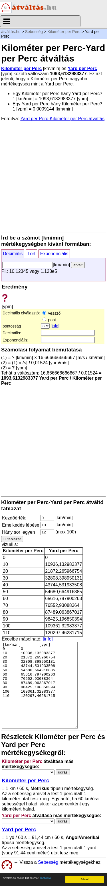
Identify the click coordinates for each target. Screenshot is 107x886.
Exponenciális (54, 253)
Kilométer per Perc (63, 31)
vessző (51, 313)
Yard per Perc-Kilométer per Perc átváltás (62, 118)
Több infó (45, 879)
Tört (31, 253)
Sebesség (34, 31)
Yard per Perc (82, 68)
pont (49, 320)
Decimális (13, 253)
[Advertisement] (53, 176)
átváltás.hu (11, 31)
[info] (55, 326)
